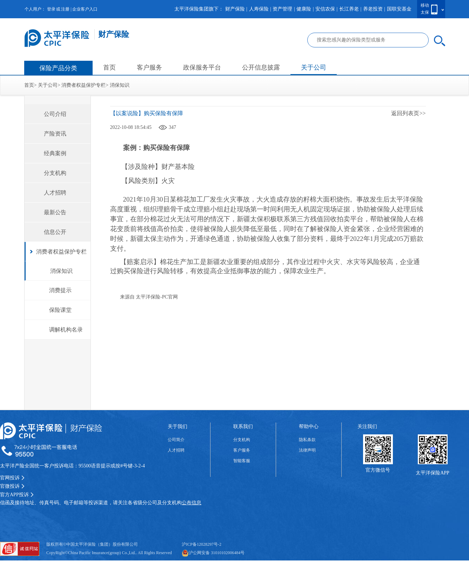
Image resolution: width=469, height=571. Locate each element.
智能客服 (241, 460)
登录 (51, 9)
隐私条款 (307, 439)
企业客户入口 (85, 9)
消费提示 (60, 290)
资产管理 (282, 9)
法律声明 (307, 450)
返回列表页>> (408, 113)
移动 (425, 5)
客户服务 (149, 67)
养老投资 (373, 9)
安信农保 (325, 9)
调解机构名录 (66, 330)
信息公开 (55, 232)
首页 (109, 67)
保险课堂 (60, 310)
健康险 (303, 9)
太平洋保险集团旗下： (198, 9)
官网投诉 (12, 477)
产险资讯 (55, 134)
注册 (65, 9)
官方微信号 (378, 470)
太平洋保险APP (432, 472)
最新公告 (55, 212)
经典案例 (55, 153)
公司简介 (176, 439)
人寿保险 (259, 9)
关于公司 (313, 67)
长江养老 (349, 9)
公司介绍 (55, 114)
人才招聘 (55, 193)
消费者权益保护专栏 (83, 85)
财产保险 (235, 9)
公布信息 (191, 502)
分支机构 (55, 173)
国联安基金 (399, 9)
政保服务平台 (202, 67)
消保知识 (119, 85)
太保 (425, 12)
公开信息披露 (261, 67)
